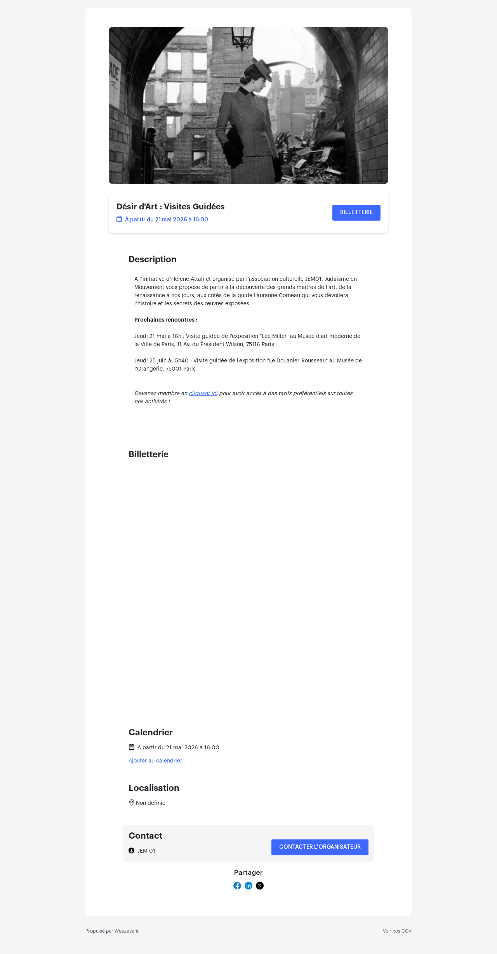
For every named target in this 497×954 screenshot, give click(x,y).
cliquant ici (203, 393)
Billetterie (356, 212)
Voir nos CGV (397, 931)
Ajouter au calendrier (155, 761)
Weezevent (127, 931)
